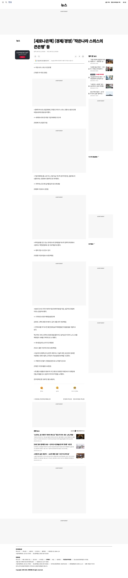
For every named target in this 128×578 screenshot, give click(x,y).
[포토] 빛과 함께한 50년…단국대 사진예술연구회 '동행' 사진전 (53, 444)
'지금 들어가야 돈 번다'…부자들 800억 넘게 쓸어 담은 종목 (97, 78)
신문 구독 (107, 2)
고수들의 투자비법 (97, 74)
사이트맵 (41, 559)
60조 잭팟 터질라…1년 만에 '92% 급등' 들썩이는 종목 (97, 93)
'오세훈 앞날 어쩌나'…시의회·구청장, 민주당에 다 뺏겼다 (97, 69)
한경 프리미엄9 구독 (115, 2)
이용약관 (59, 559)
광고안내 (37, 551)
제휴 (23, 559)
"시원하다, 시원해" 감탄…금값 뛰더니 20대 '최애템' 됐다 (97, 86)
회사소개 (18, 551)
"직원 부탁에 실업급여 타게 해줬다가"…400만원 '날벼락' (97, 61)
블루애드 (44, 551)
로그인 (124, 2)
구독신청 (24, 551)
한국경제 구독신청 (67, 399)
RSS (53, 559)
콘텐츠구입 (27, 559)
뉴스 (18, 40)
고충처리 (31, 551)
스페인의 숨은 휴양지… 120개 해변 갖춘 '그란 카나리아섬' (51, 454)
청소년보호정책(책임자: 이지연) (81, 559)
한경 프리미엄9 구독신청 (78, 399)
